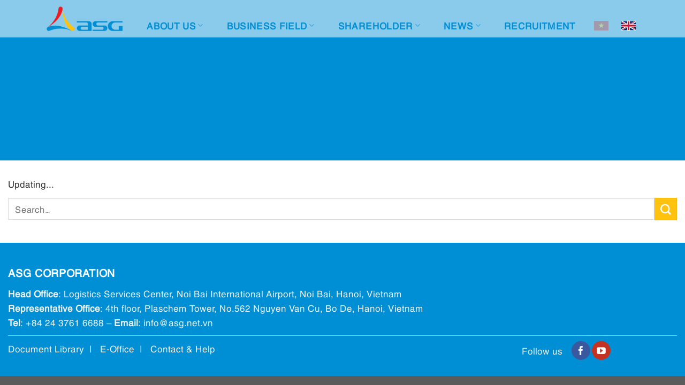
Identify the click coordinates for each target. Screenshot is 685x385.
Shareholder (379, 25)
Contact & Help (182, 348)
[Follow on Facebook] (581, 350)
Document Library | (54, 348)
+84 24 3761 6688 (65, 322)
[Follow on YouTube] (601, 350)
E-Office (117, 348)
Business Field (271, 25)
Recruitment (540, 25)
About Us (175, 25)
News (462, 25)
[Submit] (665, 209)
